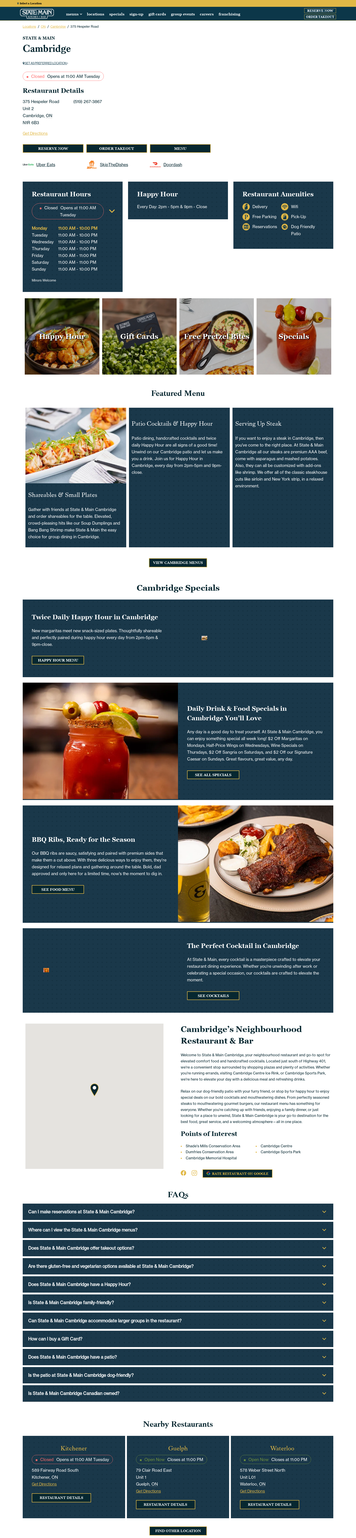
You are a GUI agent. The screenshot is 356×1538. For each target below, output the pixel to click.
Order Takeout (320, 17)
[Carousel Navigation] (285, 89)
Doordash (166, 164)
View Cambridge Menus (178, 562)
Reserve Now (320, 10)
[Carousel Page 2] (279, 36)
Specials (116, 14)
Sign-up (136, 14)
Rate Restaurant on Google (235, 1172)
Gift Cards (157, 14)
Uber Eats (43, 164)
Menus (72, 14)
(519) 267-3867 (87, 101)
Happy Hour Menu (58, 660)
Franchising (229, 14)
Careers (207, 14)
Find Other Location (178, 1531)
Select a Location (29, 3)
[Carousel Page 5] (297, 36)
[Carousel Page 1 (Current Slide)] (273, 36)
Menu (180, 148)
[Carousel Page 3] (285, 36)
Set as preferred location (45, 63)
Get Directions (35, 133)
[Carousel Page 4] (291, 36)
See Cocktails (213, 996)
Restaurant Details (61, 1498)
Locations (95, 14)
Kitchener (74, 1448)
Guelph (178, 1448)
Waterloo (282, 1448)
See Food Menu (57, 889)
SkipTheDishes (107, 164)
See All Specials (213, 775)
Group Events (183, 14)
